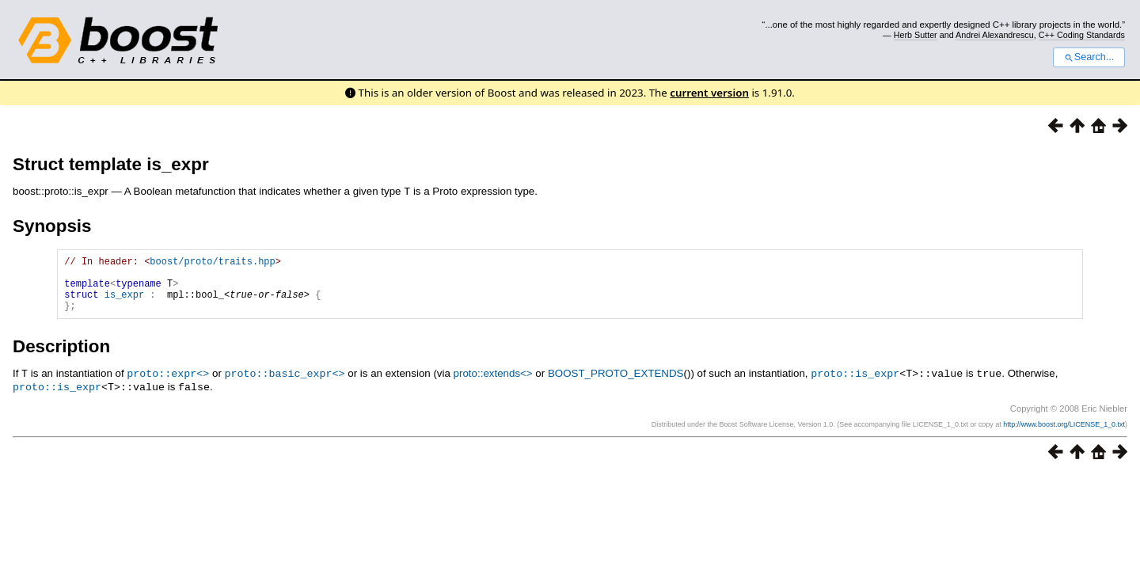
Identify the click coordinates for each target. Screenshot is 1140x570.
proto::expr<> (168, 384)
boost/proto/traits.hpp (212, 262)
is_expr (124, 303)
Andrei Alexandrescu (995, 35)
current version (709, 93)
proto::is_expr (855, 384)
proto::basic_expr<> (285, 384)
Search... (1089, 57)
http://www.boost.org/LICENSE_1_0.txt (1064, 434)
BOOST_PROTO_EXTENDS (616, 384)
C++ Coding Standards (1082, 35)
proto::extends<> (493, 384)
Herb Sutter (915, 35)
